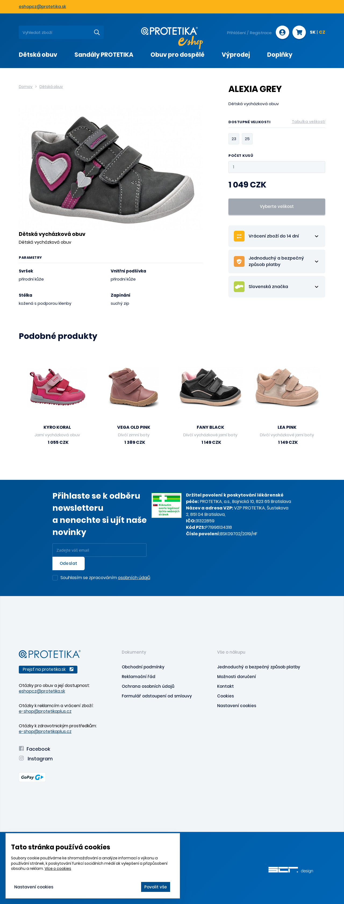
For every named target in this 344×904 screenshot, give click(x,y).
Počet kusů (240, 156)
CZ (322, 32)
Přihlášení (236, 33)
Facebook (34, 749)
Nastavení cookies (236, 705)
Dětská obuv (51, 86)
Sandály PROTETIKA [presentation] (103, 55)
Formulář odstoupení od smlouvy (157, 696)
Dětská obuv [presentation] (38, 55)
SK (313, 32)
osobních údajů (134, 578)
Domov (26, 86)
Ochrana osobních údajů (148, 686)
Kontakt (225, 686)
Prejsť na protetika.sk (48, 669)
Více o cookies (58, 868)
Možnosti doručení (236, 676)
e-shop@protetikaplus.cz (45, 711)
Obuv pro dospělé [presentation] (177, 55)
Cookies (225, 696)
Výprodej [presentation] (236, 55)
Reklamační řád (138, 676)
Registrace (261, 33)
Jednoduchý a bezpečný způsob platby (258, 667)
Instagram (36, 759)
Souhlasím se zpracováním (105, 578)
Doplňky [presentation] (279, 55)
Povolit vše (155, 887)
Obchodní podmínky (143, 667)
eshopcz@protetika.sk (42, 6)
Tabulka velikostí (308, 121)
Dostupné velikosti (276, 123)
